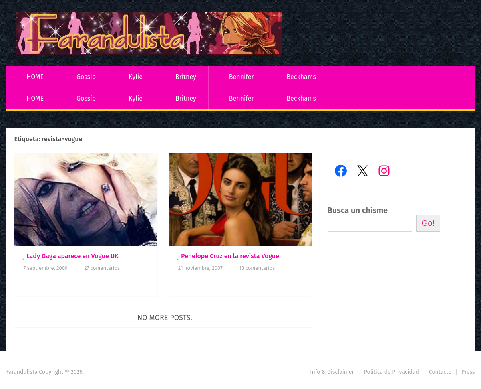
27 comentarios (102, 268)
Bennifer (241, 77)
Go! (428, 223)
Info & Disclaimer (332, 372)
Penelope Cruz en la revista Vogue (230, 256)
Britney (185, 77)
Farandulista (22, 372)
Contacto (440, 372)
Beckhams (301, 77)
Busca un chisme (358, 210)
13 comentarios (257, 268)
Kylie (136, 77)
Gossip (86, 77)
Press (468, 372)
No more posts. (164, 317)
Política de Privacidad (391, 372)
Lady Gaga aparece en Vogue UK (72, 256)
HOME (35, 77)
